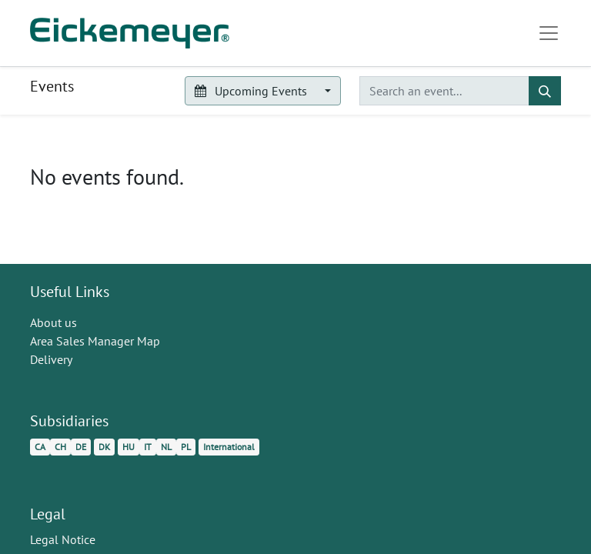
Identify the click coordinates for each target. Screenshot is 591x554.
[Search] (545, 90)
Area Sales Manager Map (95, 341)
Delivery (51, 359)
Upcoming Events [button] (252, 90)
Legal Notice (62, 539)
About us (53, 322)
